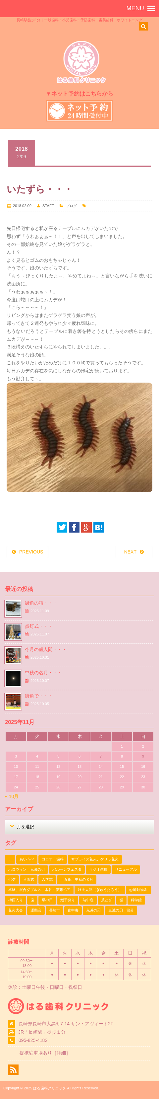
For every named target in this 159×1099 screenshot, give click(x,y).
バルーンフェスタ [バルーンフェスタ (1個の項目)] (66, 869)
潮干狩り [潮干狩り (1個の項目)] (67, 900)
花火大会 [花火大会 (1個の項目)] (15, 910)
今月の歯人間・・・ (46, 649)
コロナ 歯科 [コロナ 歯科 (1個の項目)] (53, 859)
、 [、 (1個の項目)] (10, 859)
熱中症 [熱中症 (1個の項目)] (87, 900)
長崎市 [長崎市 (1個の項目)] (54, 910)
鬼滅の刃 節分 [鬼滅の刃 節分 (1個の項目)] (121, 910)
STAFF (48, 206)
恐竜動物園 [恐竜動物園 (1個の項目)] (138, 890)
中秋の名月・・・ (43, 672)
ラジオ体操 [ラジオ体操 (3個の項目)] (98, 869)
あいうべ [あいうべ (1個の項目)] (27, 859)
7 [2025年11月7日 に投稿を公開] (101, 756)
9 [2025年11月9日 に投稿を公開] (143, 756)
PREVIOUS (31, 551)
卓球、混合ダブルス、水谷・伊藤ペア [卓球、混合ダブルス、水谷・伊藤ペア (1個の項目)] (39, 890)
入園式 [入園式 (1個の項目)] (28, 879)
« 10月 (12, 796)
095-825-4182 (33, 1040)
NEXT (130, 551)
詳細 (61, 1053)
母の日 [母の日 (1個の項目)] (47, 900)
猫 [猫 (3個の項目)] (121, 900)
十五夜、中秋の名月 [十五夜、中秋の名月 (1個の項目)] (76, 879)
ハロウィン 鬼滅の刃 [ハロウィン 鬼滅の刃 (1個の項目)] (26, 869)
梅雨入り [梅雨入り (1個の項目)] (15, 900)
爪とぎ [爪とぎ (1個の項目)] (106, 900)
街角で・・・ (39, 695)
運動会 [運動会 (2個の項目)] (35, 910)
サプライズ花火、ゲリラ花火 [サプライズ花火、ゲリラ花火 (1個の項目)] (95, 859)
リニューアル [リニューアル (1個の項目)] (126, 869)
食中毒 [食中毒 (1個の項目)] (73, 910)
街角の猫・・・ (41, 603)
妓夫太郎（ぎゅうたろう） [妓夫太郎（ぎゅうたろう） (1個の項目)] (100, 890)
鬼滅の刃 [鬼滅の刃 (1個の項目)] (93, 910)
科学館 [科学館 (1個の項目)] (136, 900)
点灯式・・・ (39, 626)
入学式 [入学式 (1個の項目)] (47, 879)
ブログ (71, 206)
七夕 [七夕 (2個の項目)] (12, 879)
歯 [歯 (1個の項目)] (32, 900)
